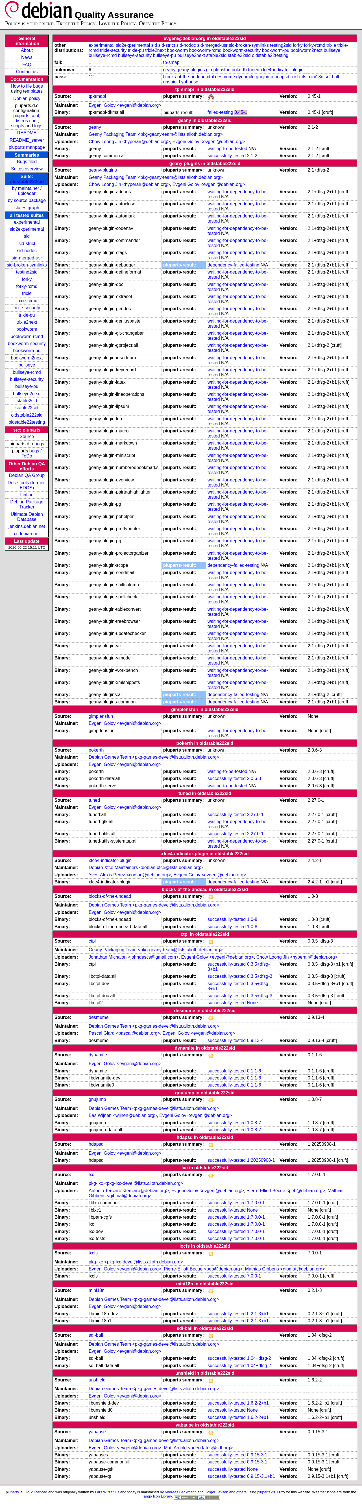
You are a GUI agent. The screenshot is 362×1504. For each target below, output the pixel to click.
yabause (190, 81)
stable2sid (27, 400)
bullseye (27, 365)
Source (27, 436)
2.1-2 (252, 155)
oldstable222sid (27, 181)
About (27, 50)
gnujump (264, 76)
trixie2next (27, 322)
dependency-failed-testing (233, 265)
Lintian (26, 494)
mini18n (315, 76)
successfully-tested (227, 155)
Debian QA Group (27, 475)
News (26, 57)
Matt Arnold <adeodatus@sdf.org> (198, 1447)
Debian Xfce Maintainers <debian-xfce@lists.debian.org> (146, 867)
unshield (171, 81)
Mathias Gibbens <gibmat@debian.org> (285, 1269)
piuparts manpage (27, 147)
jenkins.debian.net (26, 526)
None (252, 1002)
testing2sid (27, 272)
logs (38, 125)
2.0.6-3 (254, 778)
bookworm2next (27, 358)
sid (27, 236)
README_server (27, 140)
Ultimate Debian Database (27, 517)
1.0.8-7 (254, 1122)
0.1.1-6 (254, 1070)
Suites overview (27, 168)
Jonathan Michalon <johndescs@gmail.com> (134, 957)
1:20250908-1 (261, 1160)
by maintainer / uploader (27, 191)
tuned (253, 69)
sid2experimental (27, 229)
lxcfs (301, 76)
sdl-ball (332, 76)
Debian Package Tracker (26, 504)
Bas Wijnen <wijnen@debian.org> (123, 1115)
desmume (225, 76)
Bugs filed (27, 161)
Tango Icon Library (157, 1496)
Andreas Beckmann (181, 1492)
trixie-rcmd (27, 300)
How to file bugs (27, 86)
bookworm (26, 329)
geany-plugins (191, 69)
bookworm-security (27, 343)
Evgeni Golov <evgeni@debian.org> (125, 105)
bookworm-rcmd (27, 336)
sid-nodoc (26, 250)
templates (33, 91)
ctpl (210, 76)
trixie (27, 293)
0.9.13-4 (255, 1040)
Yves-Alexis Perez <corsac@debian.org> (130, 874)
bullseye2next (27, 393)
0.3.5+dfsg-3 (259, 976)
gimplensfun (218, 69)
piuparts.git (266, 1492)
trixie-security (27, 307)
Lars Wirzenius (107, 1492)
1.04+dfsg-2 (259, 1358)
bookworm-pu (26, 350)
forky (27, 279)
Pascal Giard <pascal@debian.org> (124, 1033)
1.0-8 (252, 919)
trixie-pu (27, 315)
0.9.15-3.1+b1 (261, 1476)
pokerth (239, 69)
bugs (39, 443)
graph (33, 207)
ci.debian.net (27, 533)
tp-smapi (171, 62)
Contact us (27, 71)
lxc (293, 76)
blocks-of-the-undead (184, 76)
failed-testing (220, 112)
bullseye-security (26, 379)
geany (169, 69)
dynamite (245, 76)
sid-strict (26, 243)
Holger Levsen (216, 1492)
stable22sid (26, 407)
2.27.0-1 (255, 814)
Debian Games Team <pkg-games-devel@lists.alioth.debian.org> (154, 757)
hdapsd (281, 76)
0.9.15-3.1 (257, 1454)
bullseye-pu (26, 386)
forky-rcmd (27, 286)
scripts (17, 125)
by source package (27, 200)
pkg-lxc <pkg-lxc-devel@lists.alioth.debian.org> (136, 1183)
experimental (27, 222)
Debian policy (26, 98)
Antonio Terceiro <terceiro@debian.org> (129, 1190)
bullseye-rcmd (27, 372)
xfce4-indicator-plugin (282, 69)
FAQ (26, 64)
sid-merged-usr (27, 258)
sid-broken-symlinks (27, 265)
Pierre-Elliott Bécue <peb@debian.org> (286, 1190)
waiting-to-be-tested (227, 148)
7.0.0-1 (254, 1276)
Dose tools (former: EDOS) (27, 485)
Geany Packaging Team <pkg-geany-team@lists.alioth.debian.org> (156, 134)
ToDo (26, 456)
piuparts (12, 1492)
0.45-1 (240, 112)
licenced (40, 1492)
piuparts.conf (26, 115)
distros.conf (26, 120)
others (241, 1492)
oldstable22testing (26, 422)
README (26, 132)
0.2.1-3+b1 (258, 1313)
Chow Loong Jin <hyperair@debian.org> (129, 141)
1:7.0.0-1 (256, 1202)
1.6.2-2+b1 (258, 1403)
